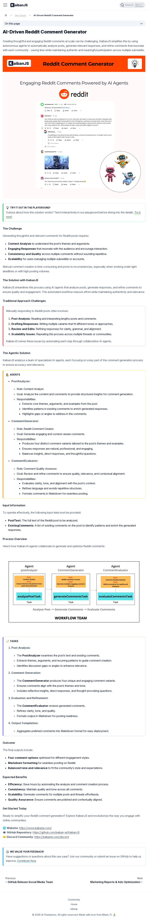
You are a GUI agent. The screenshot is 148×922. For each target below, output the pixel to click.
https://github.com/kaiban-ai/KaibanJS (56, 832)
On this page (12, 23)
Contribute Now (26, 860)
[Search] (132, 5)
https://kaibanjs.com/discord (51, 837)
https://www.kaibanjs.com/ (35, 828)
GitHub (74, 909)
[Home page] (6, 15)
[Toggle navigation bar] (5, 5)
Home (74, 904)
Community (74, 899)
